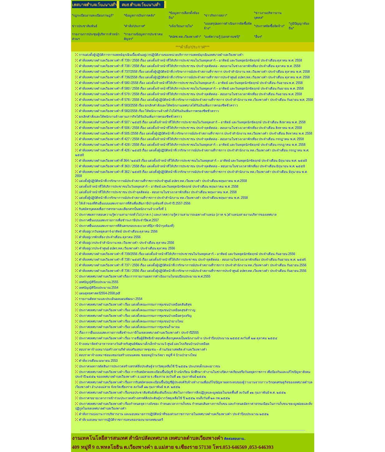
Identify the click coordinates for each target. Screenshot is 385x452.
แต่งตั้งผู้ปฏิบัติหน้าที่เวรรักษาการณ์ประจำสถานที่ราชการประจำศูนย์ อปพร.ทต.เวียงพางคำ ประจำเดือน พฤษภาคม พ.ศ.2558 (163, 181)
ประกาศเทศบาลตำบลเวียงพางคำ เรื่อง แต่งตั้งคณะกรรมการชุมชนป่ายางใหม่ (131, 321)
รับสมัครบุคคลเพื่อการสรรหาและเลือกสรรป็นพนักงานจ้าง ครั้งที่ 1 (122, 209)
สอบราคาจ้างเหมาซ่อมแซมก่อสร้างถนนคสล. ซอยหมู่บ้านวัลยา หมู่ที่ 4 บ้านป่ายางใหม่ (138, 355)
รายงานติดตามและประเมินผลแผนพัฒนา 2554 (110, 299)
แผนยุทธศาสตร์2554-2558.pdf (99, 293)
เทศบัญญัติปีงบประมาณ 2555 (98, 282)
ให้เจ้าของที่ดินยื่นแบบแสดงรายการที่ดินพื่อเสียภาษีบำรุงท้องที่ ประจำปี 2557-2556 (134, 203)
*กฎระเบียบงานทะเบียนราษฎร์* (93, 15)
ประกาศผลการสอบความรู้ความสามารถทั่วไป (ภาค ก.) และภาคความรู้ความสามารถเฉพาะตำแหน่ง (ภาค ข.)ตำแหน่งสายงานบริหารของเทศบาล (178, 214)
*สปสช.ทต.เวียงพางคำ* (185, 36)
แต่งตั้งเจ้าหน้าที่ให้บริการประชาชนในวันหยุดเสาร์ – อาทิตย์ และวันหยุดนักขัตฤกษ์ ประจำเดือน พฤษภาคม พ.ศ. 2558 (158, 186)
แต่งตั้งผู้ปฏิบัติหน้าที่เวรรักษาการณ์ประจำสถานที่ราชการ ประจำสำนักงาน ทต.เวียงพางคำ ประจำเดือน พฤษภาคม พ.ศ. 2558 (163, 197)
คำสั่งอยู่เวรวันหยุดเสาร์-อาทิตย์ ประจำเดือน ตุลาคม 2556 (118, 231)
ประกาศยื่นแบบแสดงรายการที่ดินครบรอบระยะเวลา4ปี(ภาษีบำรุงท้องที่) (126, 226)
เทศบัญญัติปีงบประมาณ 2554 (98, 287)
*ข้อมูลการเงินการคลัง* (139, 15)
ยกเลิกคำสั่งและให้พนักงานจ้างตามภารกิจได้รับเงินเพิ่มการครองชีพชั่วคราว (130, 116)
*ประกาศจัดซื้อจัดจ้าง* (269, 26)
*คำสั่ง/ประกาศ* (134, 26)
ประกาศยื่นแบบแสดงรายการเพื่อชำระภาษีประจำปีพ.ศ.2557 (119, 220)
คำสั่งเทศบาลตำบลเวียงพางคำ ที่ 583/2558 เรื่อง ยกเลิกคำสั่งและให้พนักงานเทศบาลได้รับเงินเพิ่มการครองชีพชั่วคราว (158, 105)
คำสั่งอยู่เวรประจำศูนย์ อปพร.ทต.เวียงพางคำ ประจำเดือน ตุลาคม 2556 (127, 248)
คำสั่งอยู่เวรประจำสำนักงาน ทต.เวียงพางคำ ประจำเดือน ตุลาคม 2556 (126, 242)
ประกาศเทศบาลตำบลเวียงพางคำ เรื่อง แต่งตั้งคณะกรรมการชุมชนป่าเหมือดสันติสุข (135, 304)
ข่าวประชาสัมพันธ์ (84, 26)
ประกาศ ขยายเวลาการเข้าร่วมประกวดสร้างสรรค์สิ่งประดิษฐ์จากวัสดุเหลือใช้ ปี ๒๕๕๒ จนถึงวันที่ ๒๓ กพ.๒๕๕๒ (154, 398)
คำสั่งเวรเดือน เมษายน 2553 (98, 360)
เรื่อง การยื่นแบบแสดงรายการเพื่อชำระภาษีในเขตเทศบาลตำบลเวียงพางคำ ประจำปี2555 (139, 332)
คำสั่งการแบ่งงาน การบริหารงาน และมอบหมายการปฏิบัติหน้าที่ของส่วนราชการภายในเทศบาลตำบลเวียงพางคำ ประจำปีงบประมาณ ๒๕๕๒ (174, 414)
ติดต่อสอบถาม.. (235, 438)
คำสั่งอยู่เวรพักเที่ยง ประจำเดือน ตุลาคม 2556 (110, 237)
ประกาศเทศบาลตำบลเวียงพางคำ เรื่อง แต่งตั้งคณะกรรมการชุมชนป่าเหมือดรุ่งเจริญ (135, 315)
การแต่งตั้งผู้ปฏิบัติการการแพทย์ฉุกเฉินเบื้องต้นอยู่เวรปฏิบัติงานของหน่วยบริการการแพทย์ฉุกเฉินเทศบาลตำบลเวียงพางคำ (161, 54)
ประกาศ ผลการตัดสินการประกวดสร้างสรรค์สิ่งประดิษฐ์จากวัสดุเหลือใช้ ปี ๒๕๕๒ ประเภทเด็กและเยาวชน (149, 366)
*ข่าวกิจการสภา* (215, 15)
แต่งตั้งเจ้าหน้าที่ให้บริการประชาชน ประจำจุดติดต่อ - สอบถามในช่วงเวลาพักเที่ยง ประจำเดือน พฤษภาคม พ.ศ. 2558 (158, 192)
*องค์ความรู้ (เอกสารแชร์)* (222, 36)
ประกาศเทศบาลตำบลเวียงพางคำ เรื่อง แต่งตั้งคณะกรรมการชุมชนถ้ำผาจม (129, 327)
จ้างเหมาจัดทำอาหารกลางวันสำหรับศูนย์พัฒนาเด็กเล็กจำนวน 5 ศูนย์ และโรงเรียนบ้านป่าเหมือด (144, 344)
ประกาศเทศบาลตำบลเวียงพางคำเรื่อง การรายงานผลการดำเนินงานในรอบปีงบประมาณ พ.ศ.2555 (144, 276)
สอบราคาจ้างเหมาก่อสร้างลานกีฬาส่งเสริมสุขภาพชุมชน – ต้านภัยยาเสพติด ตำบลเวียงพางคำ (143, 349)
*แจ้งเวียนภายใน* (181, 26)
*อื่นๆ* (258, 36)
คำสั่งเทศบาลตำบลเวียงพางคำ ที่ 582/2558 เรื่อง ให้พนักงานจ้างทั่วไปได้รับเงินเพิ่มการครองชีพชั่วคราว (149, 111)
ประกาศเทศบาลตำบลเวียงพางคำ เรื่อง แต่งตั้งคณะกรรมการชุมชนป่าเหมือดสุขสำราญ (137, 310)
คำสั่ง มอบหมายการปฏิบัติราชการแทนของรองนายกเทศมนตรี (121, 419)
